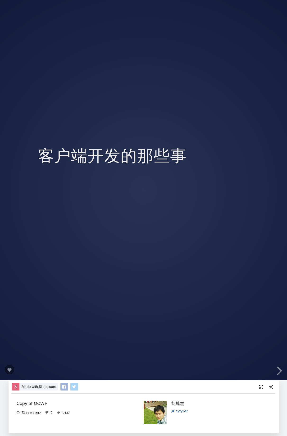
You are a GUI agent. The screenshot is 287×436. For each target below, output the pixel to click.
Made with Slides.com (39, 387)
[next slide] (281, 371)
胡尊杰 (177, 403)
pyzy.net (179, 411)
